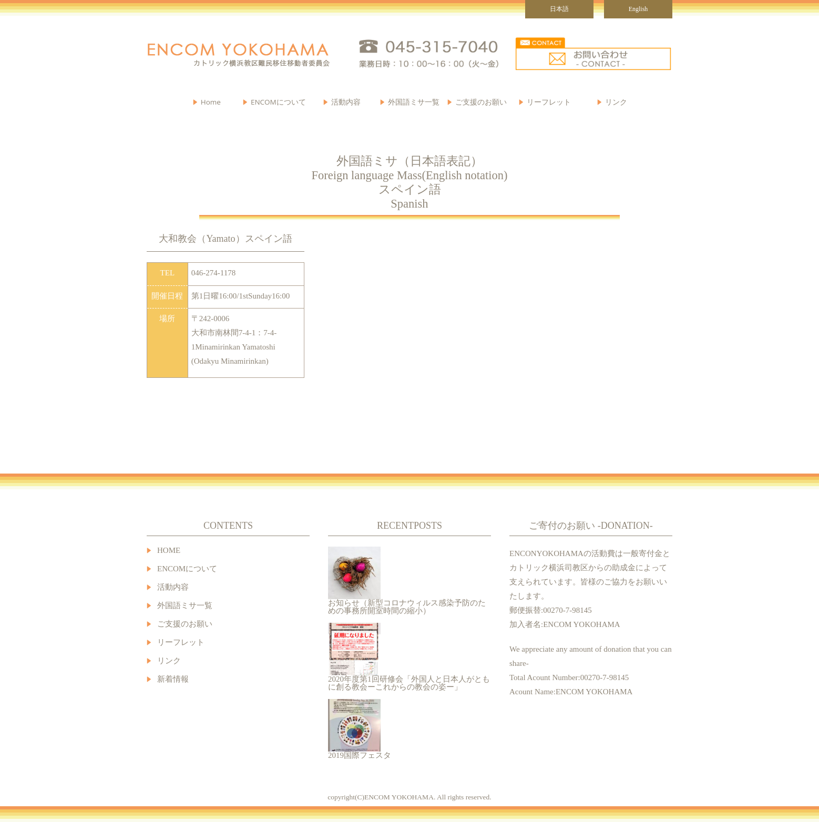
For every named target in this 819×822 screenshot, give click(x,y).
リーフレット (549, 102)
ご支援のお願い (481, 102)
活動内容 (173, 587)
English (638, 9)
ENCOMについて (278, 102)
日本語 (559, 9)
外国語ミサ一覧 (184, 606)
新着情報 (173, 679)
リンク (616, 102)
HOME (168, 550)
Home (211, 102)
